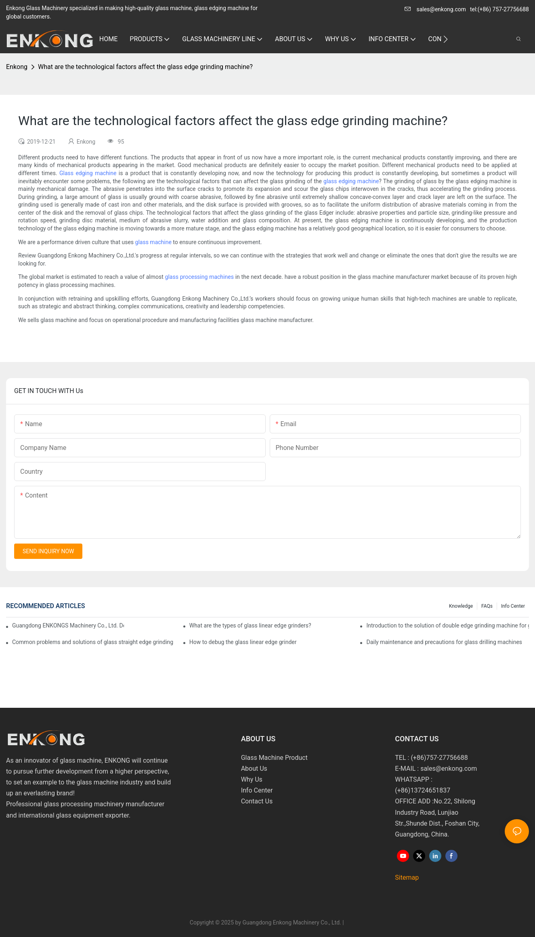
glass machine (153, 242)
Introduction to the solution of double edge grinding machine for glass (447, 625)
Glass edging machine (87, 173)
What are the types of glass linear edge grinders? (250, 625)
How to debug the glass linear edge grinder (243, 642)
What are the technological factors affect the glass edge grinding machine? (145, 67)
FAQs (487, 606)
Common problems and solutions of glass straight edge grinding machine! (93, 642)
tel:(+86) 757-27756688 (499, 9)
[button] (445, 39)
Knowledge (461, 606)
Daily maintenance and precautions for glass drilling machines (444, 642)
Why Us (251, 779)
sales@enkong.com (441, 9)
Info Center (513, 606)
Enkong (16, 67)
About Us (254, 768)
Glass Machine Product (274, 757)
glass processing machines (199, 277)
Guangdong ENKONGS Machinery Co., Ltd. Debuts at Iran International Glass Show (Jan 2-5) (68, 625)
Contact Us (257, 801)
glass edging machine (351, 181)
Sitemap (407, 877)
